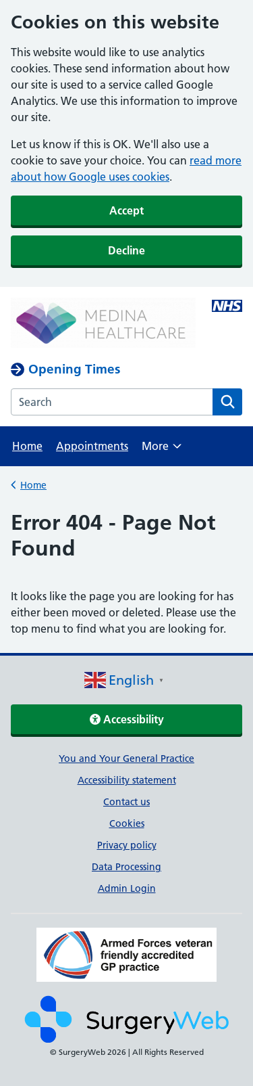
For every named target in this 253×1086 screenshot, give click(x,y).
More (161, 450)
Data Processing (126, 867)
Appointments (92, 446)
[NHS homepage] (103, 324)
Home (27, 446)
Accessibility (127, 719)
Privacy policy (127, 845)
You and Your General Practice (126, 758)
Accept (126, 210)
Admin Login (127, 888)
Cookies (126, 823)
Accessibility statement (127, 780)
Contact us (126, 802)
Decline (126, 250)
